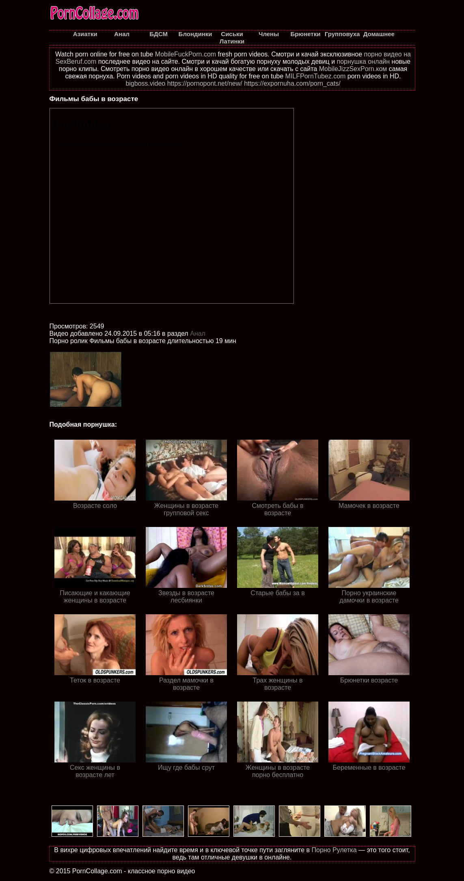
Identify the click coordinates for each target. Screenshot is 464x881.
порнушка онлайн (363, 61)
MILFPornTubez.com (315, 76)
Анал (197, 333)
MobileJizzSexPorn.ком (353, 68)
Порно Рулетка (333, 849)
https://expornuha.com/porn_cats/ (292, 83)
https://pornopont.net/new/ (204, 83)
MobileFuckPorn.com (185, 54)
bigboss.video (145, 83)
